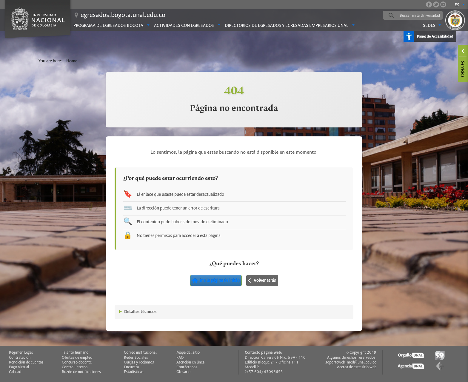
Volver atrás (262, 280)
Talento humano (75, 352)
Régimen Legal (21, 352)
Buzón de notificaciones (81, 372)
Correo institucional (140, 352)
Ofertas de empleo (77, 357)
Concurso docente (77, 362)
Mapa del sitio (188, 352)
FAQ (180, 357)
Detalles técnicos (140, 311)
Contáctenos (186, 367)
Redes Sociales (136, 357)
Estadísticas (134, 372)
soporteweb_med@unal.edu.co (350, 362)
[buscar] (422, 15)
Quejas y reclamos (139, 362)
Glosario (183, 372)
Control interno (74, 367)
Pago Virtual (19, 367)
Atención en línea (190, 362)
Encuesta (131, 367)
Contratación (19, 357)
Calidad (15, 372)
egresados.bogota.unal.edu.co (123, 15)
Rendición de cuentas (26, 362)
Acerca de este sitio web (356, 367)
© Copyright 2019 (361, 352)
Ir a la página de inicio (216, 280)
